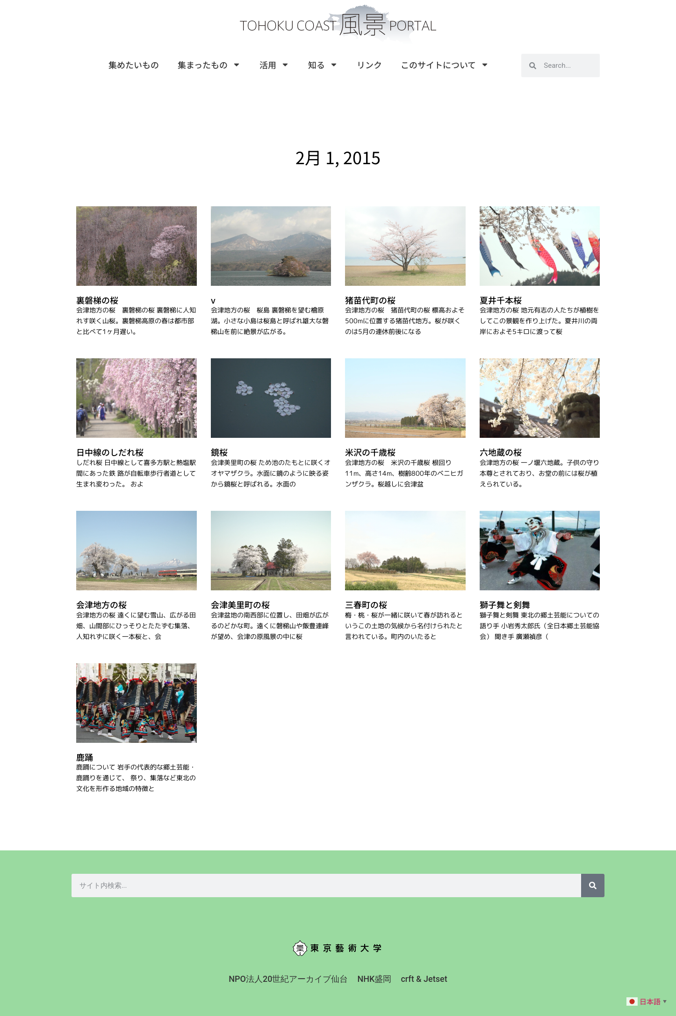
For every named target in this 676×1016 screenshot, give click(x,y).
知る (323, 64)
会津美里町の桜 (240, 604)
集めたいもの (133, 64)
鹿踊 (84, 757)
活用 (274, 64)
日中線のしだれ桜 (110, 452)
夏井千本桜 (501, 300)
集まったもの (209, 64)
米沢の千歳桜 (370, 452)
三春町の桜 (366, 604)
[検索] (592, 885)
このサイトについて (445, 64)
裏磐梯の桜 (97, 300)
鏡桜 (219, 452)
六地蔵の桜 (501, 452)
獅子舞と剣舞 (505, 604)
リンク (369, 64)
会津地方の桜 (101, 604)
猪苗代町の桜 (370, 300)
